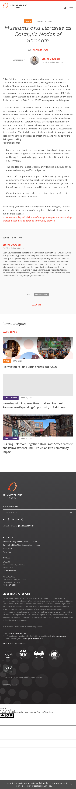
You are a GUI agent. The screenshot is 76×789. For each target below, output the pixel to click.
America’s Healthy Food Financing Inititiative (20, 541)
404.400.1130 (11, 570)
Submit (70, 512)
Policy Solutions (41, 294)
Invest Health (8, 548)
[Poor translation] (9, 715)
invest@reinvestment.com (55, 636)
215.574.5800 (11, 585)
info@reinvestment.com (17, 633)
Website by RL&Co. (10, 684)
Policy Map (7, 552)
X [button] (71, 784)
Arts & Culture (40, 50)
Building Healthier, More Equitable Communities (21, 545)
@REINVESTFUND (26, 526)
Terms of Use (7, 643)
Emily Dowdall (12, 244)
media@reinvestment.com (33, 639)
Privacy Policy (20, 643)
